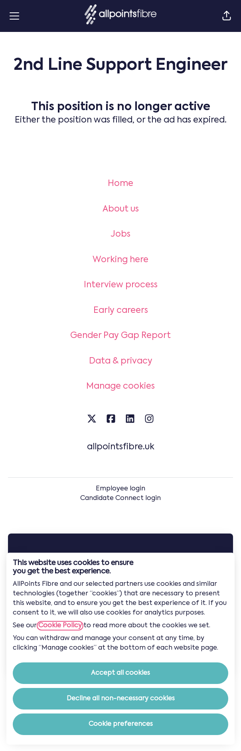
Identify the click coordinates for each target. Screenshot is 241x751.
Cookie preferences (121, 724)
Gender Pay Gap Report (120, 336)
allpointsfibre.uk (120, 447)
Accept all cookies (120, 673)
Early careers (120, 310)
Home (120, 184)
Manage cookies (120, 386)
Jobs (120, 234)
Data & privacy (120, 361)
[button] (226, 16)
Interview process (121, 285)
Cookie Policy (60, 626)
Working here (120, 260)
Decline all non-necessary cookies (121, 699)
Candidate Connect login (120, 498)
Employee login (120, 489)
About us (121, 209)
